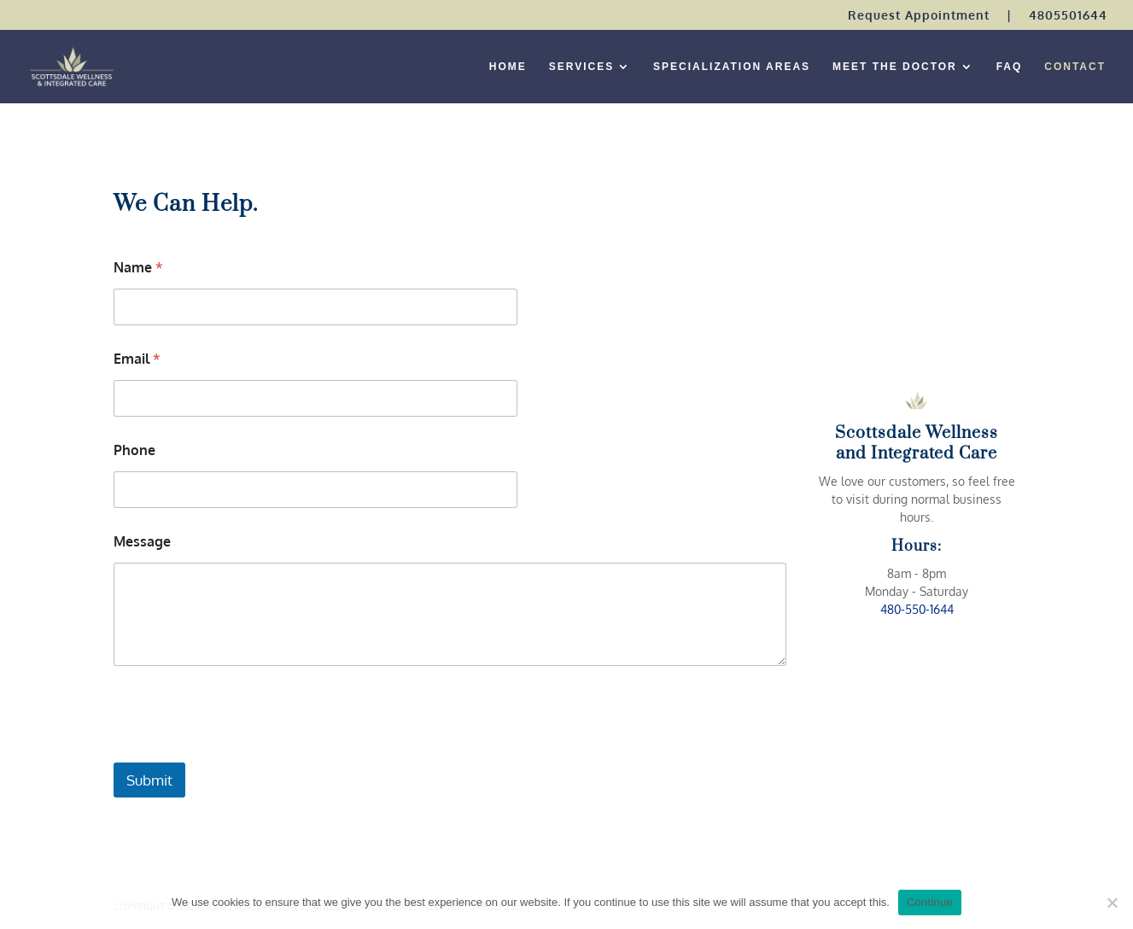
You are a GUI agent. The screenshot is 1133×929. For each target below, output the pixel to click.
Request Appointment (919, 15)
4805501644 (1068, 15)
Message (142, 542)
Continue (930, 902)
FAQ (1009, 67)
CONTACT (1075, 67)
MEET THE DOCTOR (894, 67)
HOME (508, 67)
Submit (149, 780)
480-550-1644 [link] (917, 609)
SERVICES (581, 67)
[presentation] (243, 751)
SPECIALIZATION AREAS (731, 67)
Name (138, 268)
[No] (1111, 902)
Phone (134, 450)
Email (137, 359)
